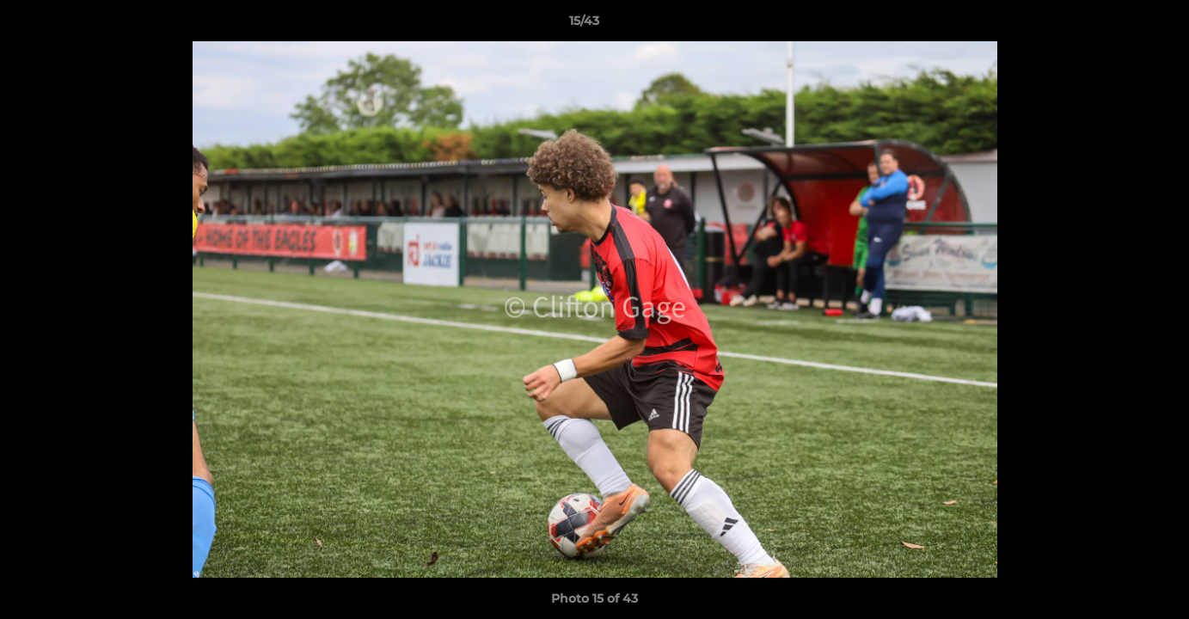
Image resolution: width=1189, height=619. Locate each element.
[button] (1116, 25)
